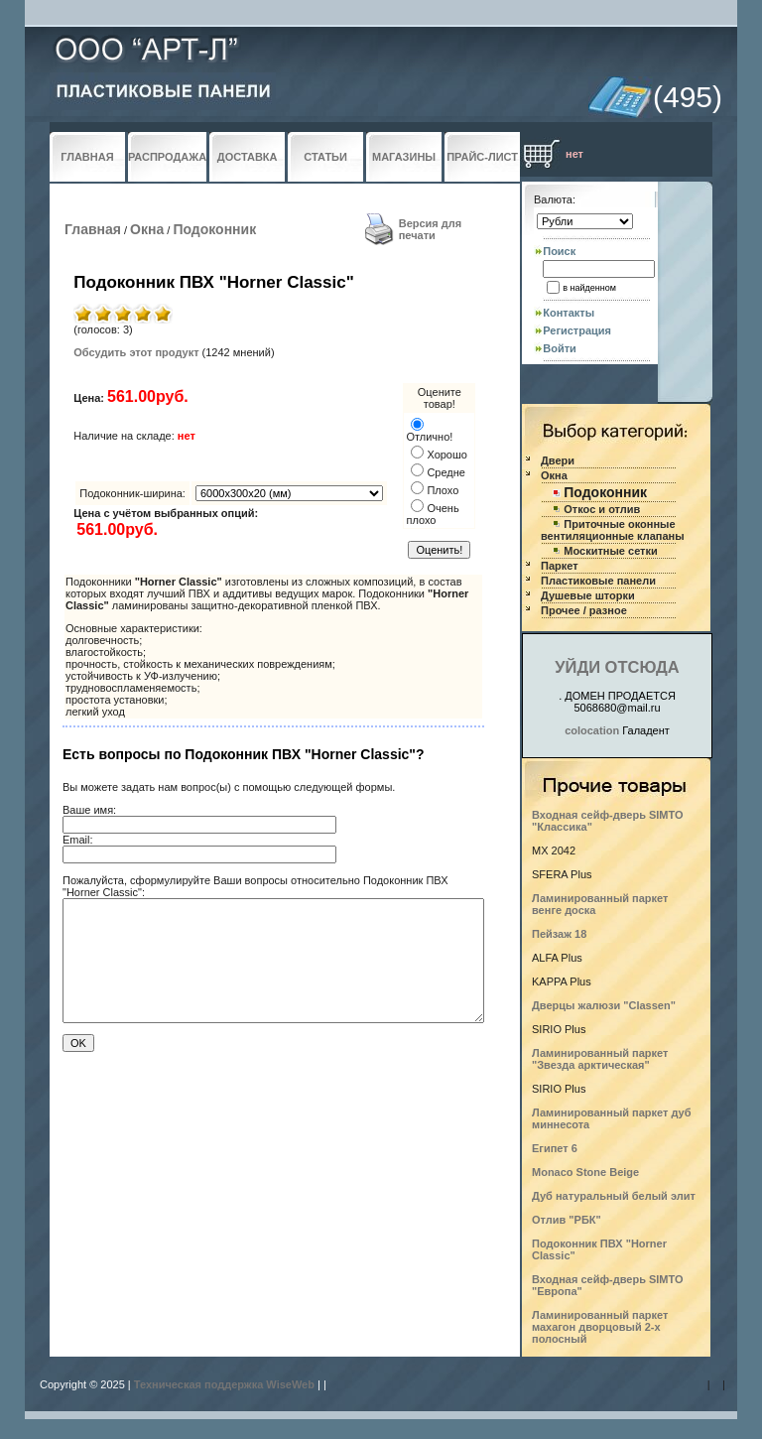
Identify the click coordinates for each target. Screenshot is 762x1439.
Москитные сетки (610, 551)
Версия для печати (430, 229)
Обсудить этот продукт (135, 352)
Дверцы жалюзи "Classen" (604, 1005)
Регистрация (577, 330)
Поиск (559, 251)
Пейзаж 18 (559, 934)
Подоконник (214, 229)
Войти (559, 348)
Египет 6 (554, 1148)
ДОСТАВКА (247, 157)
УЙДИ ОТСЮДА (617, 667)
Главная (92, 229)
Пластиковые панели (598, 581)
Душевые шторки (588, 595)
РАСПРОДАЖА (167, 157)
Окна (147, 229)
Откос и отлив (602, 509)
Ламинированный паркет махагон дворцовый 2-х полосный (600, 1327)
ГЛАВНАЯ (87, 157)
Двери (557, 460)
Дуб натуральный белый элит (614, 1196)
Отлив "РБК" (566, 1220)
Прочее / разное (584, 610)
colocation (592, 730)
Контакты (568, 313)
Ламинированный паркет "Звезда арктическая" (600, 1059)
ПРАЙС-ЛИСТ (482, 157)
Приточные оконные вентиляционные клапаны (613, 530)
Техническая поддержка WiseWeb (224, 1384)
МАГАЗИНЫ (404, 157)
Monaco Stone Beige (585, 1172)
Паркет (559, 566)
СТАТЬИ (325, 157)
